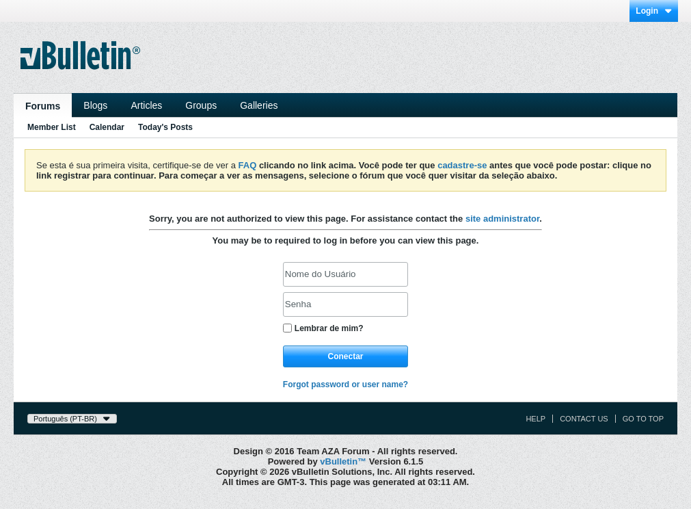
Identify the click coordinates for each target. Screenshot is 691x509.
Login (654, 11)
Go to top (643, 419)
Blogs (95, 105)
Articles (146, 105)
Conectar (345, 356)
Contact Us (584, 419)
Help (535, 419)
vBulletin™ (343, 461)
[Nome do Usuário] (345, 274)
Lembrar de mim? (323, 328)
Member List (51, 127)
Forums (42, 106)
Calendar (107, 127)
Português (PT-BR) (72, 419)
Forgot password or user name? (345, 384)
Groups (201, 105)
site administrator (502, 218)
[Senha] (345, 304)
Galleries (258, 105)
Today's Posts (165, 127)
